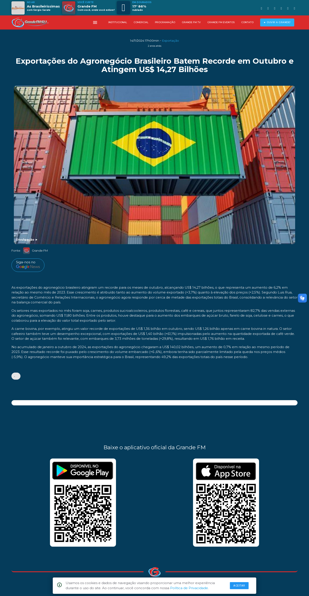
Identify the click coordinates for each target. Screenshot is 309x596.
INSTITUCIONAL (117, 22)
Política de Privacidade (189, 588)
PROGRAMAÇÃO (165, 22)
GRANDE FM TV (191, 22)
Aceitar (239, 585)
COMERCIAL (141, 22)
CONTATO (247, 22)
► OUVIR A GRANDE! (277, 22)
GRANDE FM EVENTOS (221, 22)
